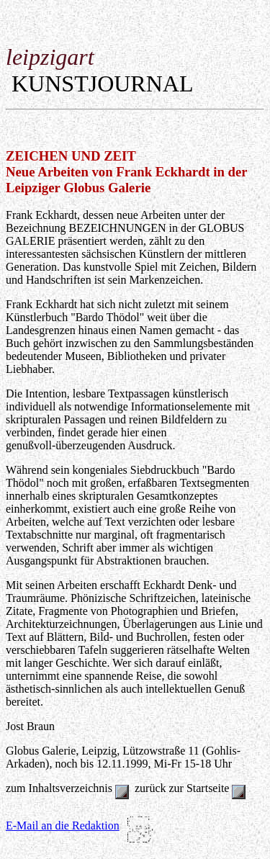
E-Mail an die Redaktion (63, 825)
